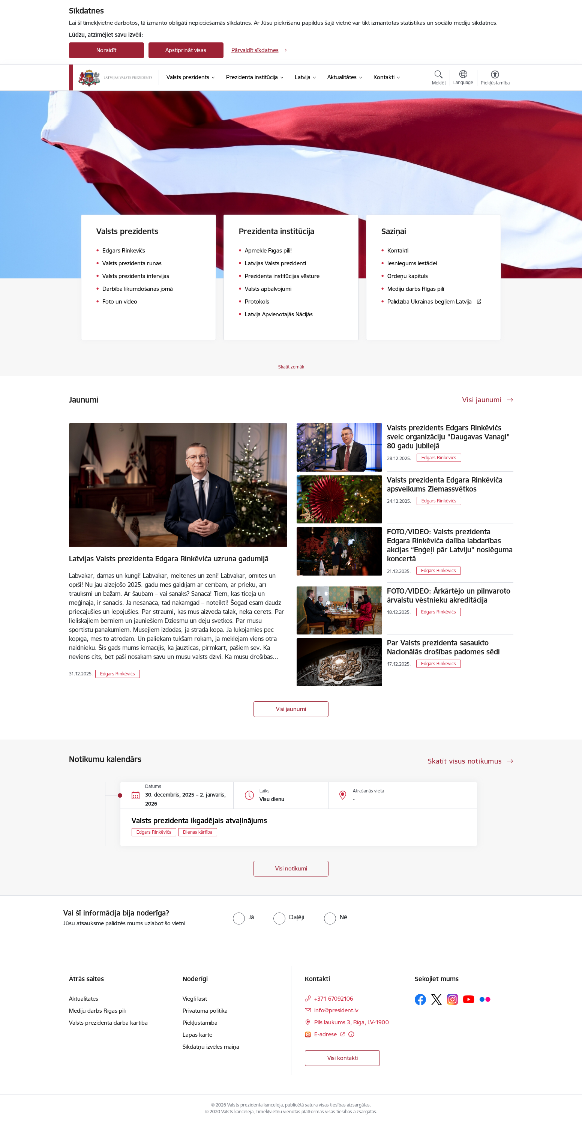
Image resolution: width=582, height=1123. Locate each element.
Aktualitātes (83, 998)
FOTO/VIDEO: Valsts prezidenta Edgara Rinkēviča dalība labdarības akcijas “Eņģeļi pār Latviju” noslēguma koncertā (450, 545)
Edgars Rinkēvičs (117, 674)
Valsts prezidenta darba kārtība (108, 1022)
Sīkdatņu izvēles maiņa (211, 1046)
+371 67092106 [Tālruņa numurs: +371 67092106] (333, 998)
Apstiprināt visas (185, 50)
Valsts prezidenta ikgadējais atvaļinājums (199, 820)
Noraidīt (106, 50)
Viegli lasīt (195, 998)
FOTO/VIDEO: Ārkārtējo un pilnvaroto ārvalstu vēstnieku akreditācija (448, 595)
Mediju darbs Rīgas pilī (97, 1010)
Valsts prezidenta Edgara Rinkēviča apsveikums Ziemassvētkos (444, 484)
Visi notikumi (291, 868)
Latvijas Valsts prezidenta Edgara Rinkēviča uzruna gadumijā (168, 558)
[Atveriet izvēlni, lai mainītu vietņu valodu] (463, 78)
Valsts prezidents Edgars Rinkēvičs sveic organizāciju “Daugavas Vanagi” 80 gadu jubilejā (448, 436)
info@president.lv (336, 1010)
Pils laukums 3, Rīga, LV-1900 (351, 1022)
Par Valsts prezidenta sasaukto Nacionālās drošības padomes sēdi (443, 647)
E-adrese (326, 1034)
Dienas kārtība (197, 832)
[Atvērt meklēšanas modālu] (439, 79)
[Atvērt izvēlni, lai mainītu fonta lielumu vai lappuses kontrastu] (495, 79)
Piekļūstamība (200, 1022)
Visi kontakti (342, 1057)
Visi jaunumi (291, 709)
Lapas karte (197, 1034)
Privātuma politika (205, 1010)
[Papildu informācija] (351, 1034)
